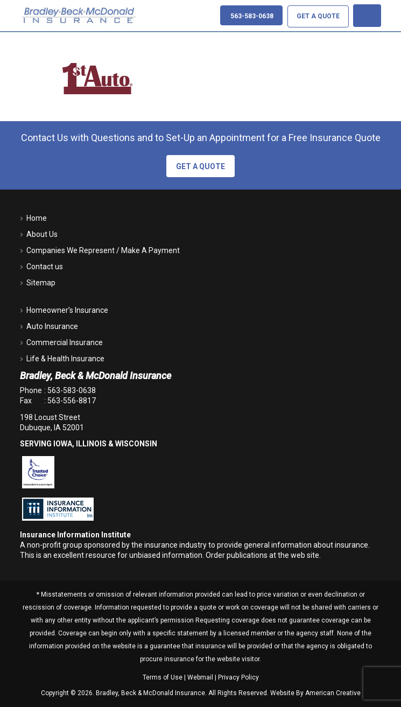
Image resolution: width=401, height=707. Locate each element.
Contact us (44, 266)
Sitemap (40, 282)
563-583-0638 (71, 390)
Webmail (200, 677)
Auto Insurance (52, 326)
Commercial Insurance (64, 342)
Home (36, 218)
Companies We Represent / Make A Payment (103, 250)
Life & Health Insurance (65, 358)
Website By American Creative (315, 693)
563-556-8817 (71, 400)
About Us (42, 234)
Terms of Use (162, 677)
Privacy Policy (238, 677)
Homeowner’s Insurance (67, 310)
